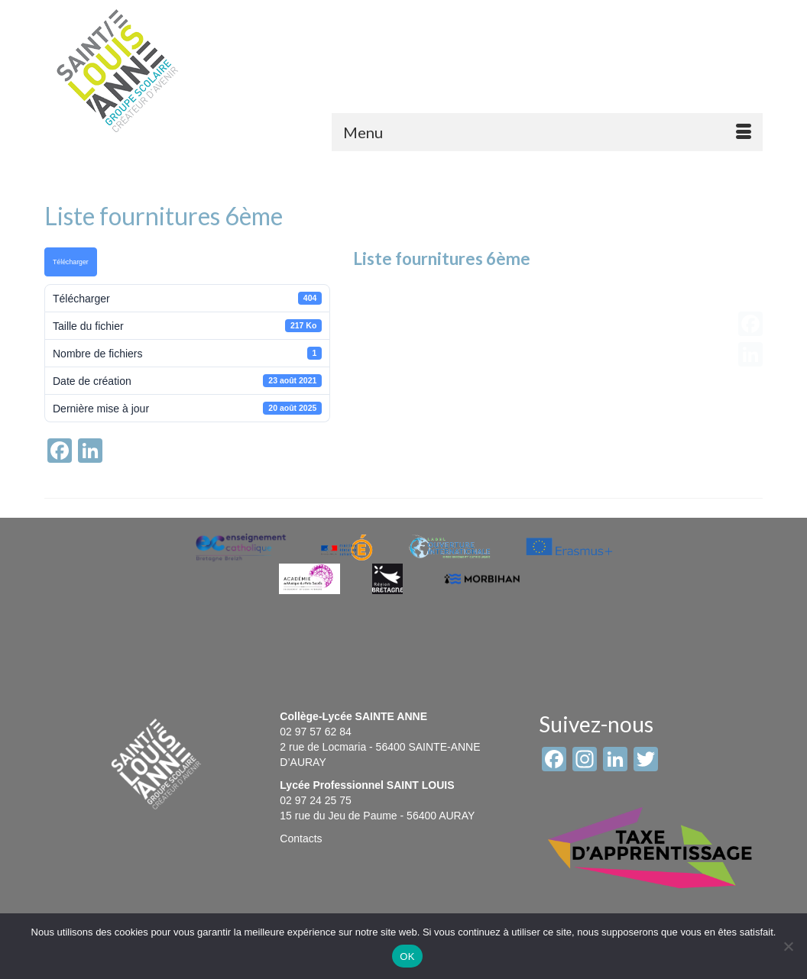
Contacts (301, 838)
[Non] (788, 946)
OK (407, 956)
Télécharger (71, 262)
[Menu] (547, 132)
